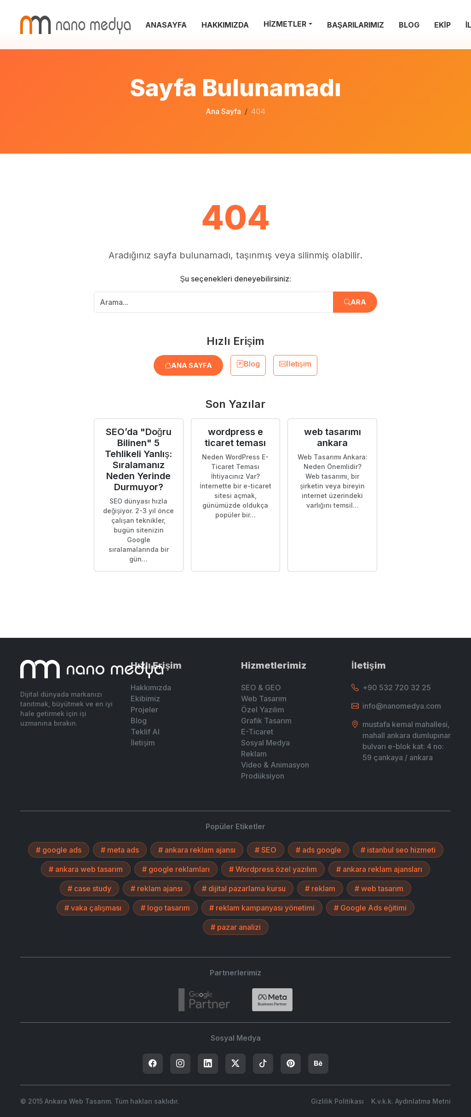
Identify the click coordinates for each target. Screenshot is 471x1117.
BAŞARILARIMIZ (356, 24)
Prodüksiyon (262, 775)
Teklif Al (145, 731)
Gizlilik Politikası (337, 1101)
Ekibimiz (145, 698)
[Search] (272, 999)
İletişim (295, 363)
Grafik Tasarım (266, 720)
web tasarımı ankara (332, 437)
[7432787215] (204, 999)
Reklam (254, 753)
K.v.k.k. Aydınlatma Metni (411, 1101)
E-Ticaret (257, 731)
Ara (355, 302)
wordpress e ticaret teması (235, 437)
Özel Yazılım (262, 709)
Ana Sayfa (223, 111)
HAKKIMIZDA (225, 24)
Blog (248, 363)
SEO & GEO (261, 687)
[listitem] (153, 1064)
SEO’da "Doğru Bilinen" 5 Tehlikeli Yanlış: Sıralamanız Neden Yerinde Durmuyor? (138, 459)
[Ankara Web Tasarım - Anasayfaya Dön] (75, 24)
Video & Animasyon (275, 764)
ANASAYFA (166, 24)
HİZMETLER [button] (285, 24)
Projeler (144, 709)
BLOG (409, 24)
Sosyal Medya (265, 742)
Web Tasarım (264, 698)
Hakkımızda (151, 687)
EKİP (442, 24)
